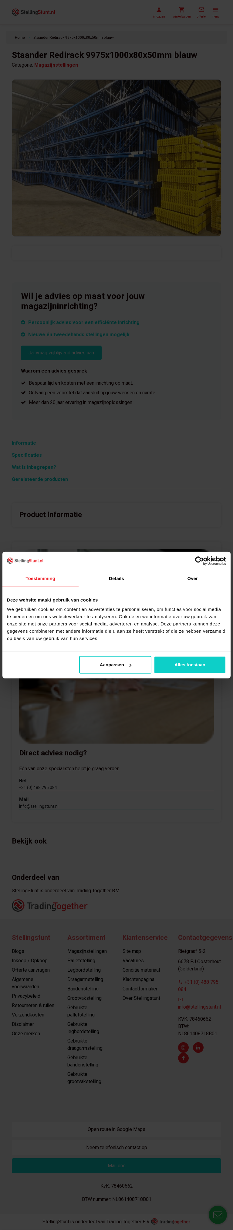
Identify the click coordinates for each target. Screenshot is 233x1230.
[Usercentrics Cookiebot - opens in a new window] (199, 560)
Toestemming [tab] (41, 578)
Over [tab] (192, 578)
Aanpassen (115, 664)
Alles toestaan (189, 664)
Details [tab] (116, 578)
